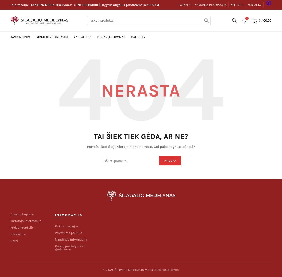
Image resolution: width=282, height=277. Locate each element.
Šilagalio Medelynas (129, 270)
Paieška (206, 20)
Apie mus (237, 4)
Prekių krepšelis (22, 228)
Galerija (138, 37)
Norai (14, 241)
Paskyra (185, 4)
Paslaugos (83, 37)
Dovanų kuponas (111, 37)
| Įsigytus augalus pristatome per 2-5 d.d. (117, 5)
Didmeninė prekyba (52, 37)
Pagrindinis (20, 37)
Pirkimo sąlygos (66, 226)
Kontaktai (255, 4)
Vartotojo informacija (25, 221)
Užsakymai (18, 234)
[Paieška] (234, 20)
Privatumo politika (68, 233)
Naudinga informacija (210, 4)
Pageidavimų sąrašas (246, 18)
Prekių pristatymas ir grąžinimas (70, 247)
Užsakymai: (52, 5)
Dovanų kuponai (22, 214)
